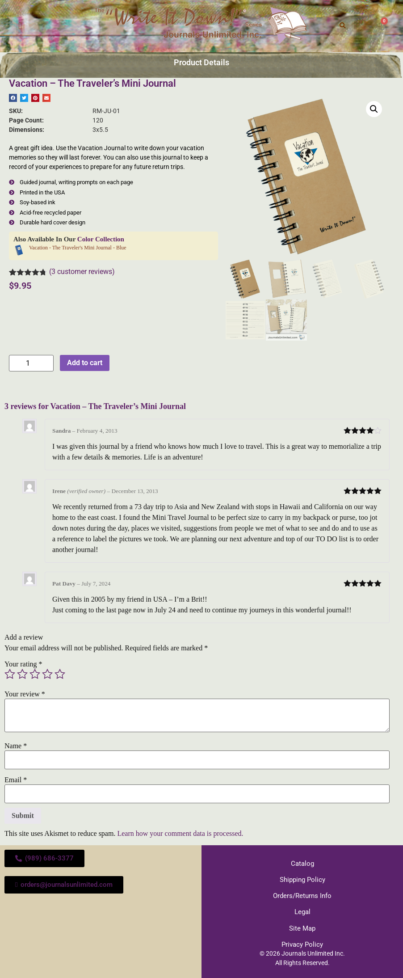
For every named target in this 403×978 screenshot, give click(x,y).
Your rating (23, 664)
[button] (20, 26)
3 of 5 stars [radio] (34, 674)
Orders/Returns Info (302, 894)
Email (15, 780)
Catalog (302, 863)
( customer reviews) (82, 271)
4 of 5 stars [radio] (47, 674)
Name (15, 746)
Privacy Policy (302, 941)
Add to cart (84, 362)
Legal (302, 910)
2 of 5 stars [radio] (22, 674)
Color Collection (100, 239)
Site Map (302, 925)
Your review (24, 694)
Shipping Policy (302, 878)
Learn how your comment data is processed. (180, 833)
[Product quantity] (31, 363)
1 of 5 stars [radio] (9, 674)
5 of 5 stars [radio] (60, 674)
